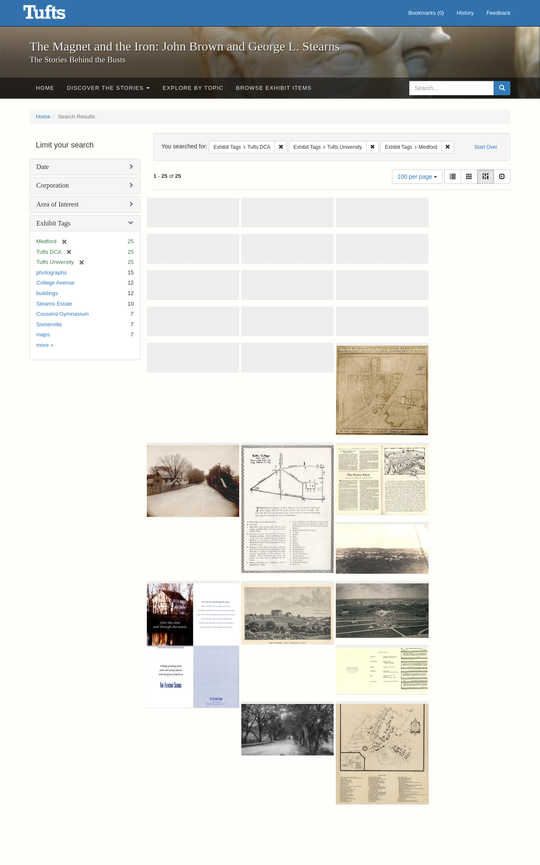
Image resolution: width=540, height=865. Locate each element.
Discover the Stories (108, 88)
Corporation (52, 185)
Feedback (498, 13)
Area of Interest (57, 204)
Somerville (49, 324)
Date (42, 166)
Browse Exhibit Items (274, 88)
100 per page (417, 176)
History (464, 13)
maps (43, 334)
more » (44, 345)
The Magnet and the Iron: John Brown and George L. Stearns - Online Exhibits (54, 14)
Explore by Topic (192, 88)
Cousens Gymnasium (62, 314)
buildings (47, 293)
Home (45, 88)
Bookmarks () (426, 13)
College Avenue (55, 282)
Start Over (485, 147)
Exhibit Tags (53, 223)
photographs (51, 272)
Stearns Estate (54, 304)
